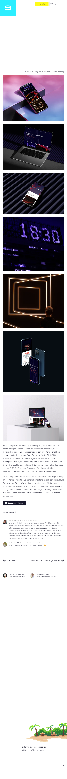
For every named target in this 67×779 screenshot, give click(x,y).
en (56, 4)
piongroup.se (9, 512)
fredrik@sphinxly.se (49, 577)
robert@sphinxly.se (19, 577)
